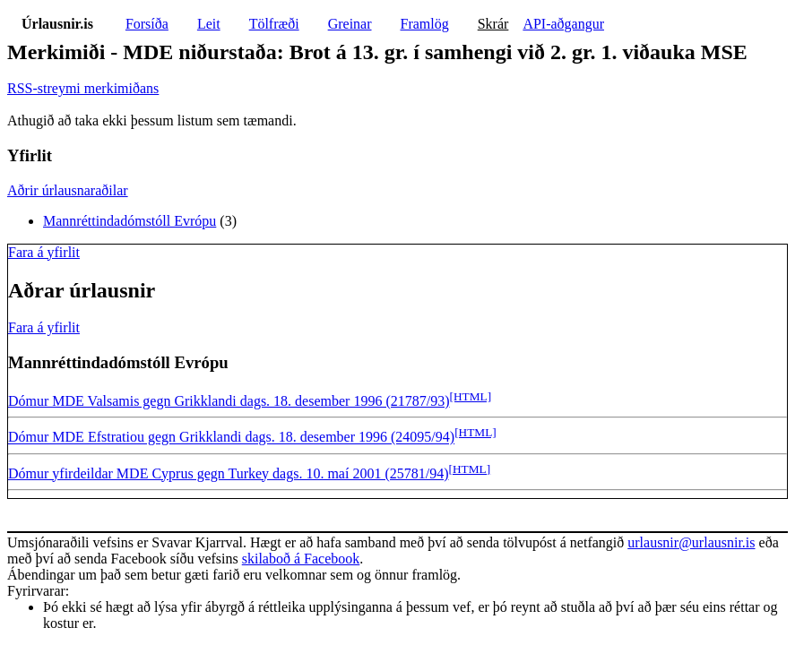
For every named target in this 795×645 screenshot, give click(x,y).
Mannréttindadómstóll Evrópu (129, 220)
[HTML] (471, 396)
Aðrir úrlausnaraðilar (67, 190)
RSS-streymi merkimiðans (83, 88)
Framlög (425, 23)
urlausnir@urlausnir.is (691, 542)
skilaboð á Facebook (301, 558)
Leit (208, 23)
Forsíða (147, 23)
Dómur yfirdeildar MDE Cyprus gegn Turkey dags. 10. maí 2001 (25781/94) (228, 473)
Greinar (350, 23)
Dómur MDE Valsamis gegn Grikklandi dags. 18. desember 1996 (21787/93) (229, 400)
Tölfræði (274, 23)
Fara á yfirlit (44, 252)
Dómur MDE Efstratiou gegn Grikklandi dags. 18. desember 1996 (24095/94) (231, 437)
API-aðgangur (563, 23)
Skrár (493, 23)
